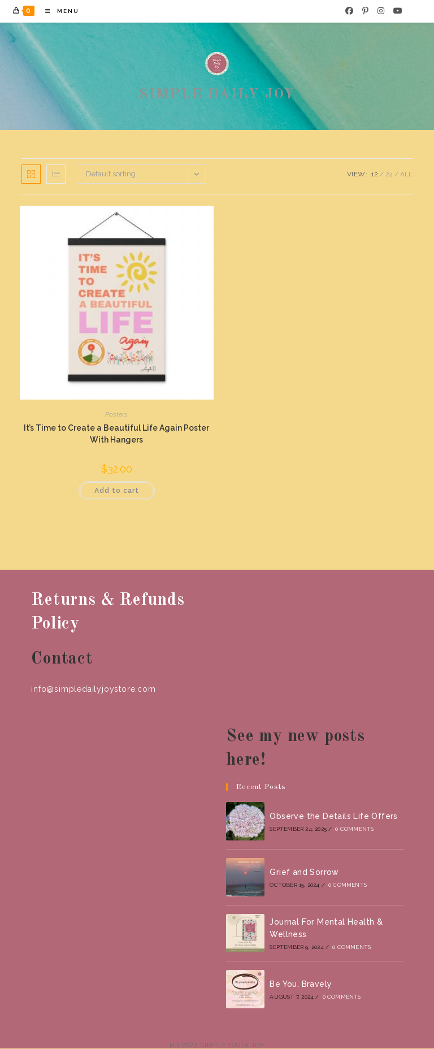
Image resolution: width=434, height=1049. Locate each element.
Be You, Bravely (301, 984)
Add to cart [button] (116, 491)
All (406, 174)
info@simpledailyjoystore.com (93, 688)
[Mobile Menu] (58, 11)
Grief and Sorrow (304, 872)
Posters (116, 414)
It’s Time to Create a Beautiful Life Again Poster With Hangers (116, 433)
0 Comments (354, 829)
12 (374, 174)
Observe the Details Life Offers (333, 816)
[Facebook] (349, 11)
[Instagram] (381, 11)
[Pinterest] (365, 11)
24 (389, 174)
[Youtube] (398, 11)
